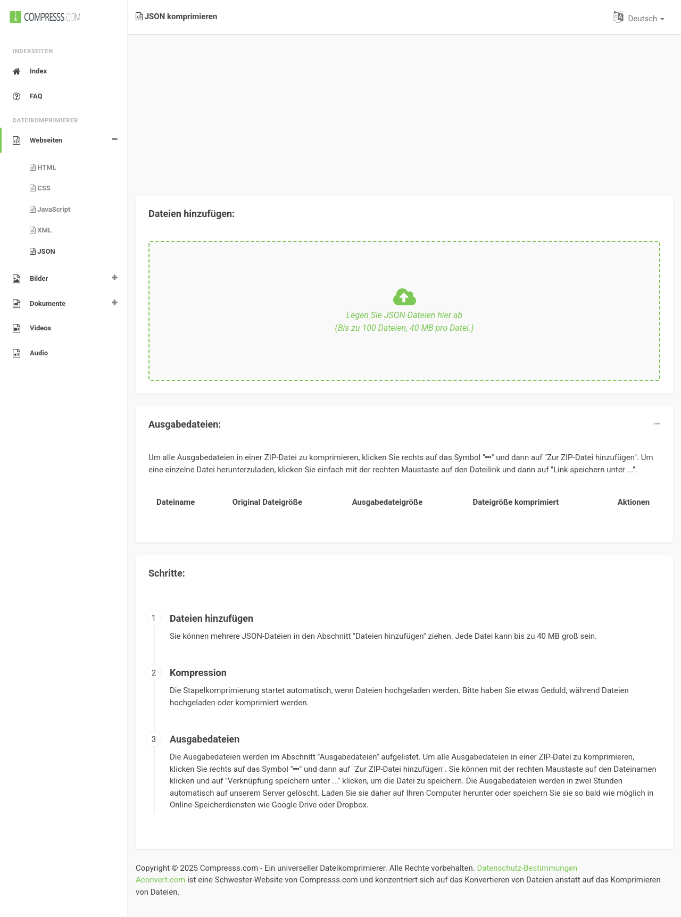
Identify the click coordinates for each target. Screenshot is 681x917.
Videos (32, 328)
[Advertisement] (404, 108)
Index (30, 71)
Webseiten (37, 140)
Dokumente (39, 303)
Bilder (30, 278)
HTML (43, 167)
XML (41, 230)
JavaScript (50, 209)
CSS (40, 188)
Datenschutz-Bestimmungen (527, 868)
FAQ (28, 96)
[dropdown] (657, 424)
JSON (42, 251)
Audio (30, 353)
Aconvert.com (160, 880)
